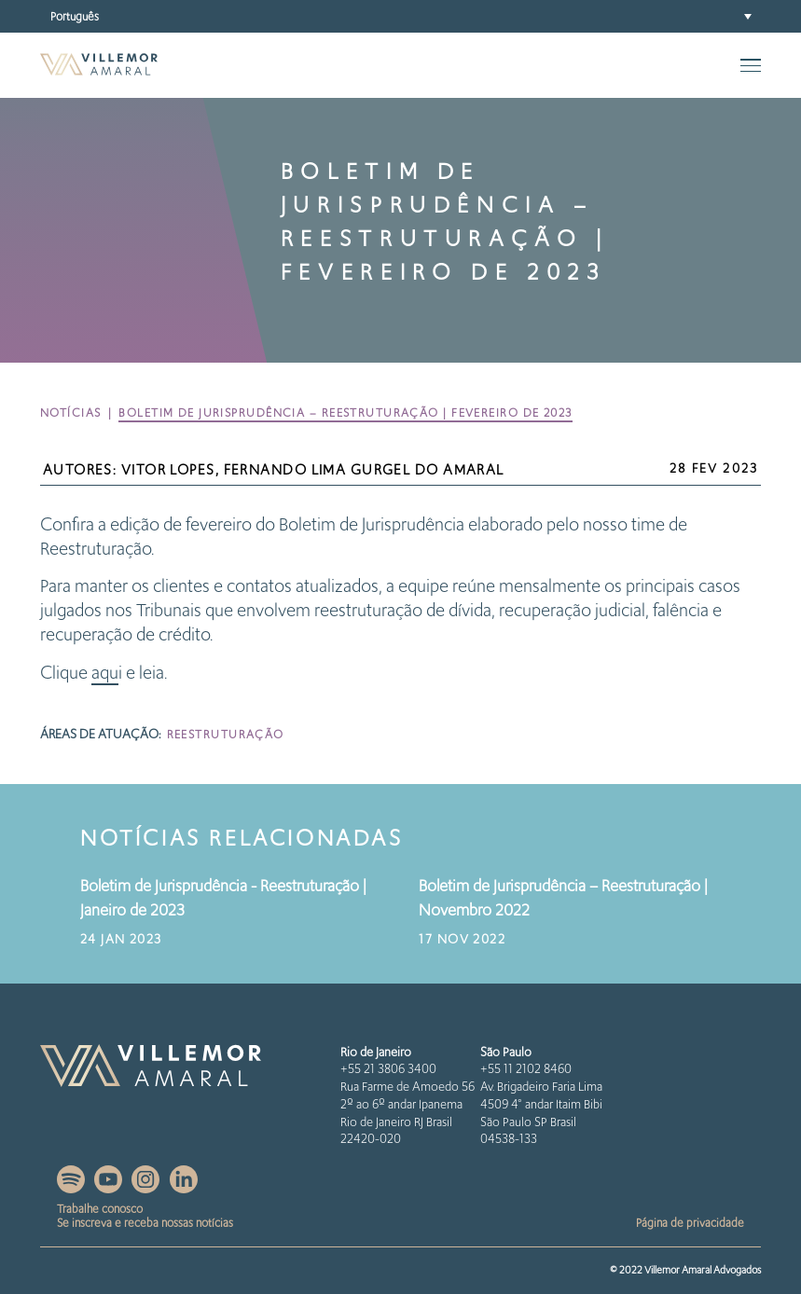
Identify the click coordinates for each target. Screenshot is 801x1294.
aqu (104, 672)
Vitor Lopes (168, 469)
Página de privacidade (690, 1223)
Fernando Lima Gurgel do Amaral (364, 469)
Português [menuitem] (74, 15)
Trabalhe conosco (100, 1209)
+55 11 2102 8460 (526, 1069)
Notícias (71, 412)
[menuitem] (400, 16)
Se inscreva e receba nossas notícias (145, 1223)
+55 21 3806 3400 (388, 1069)
